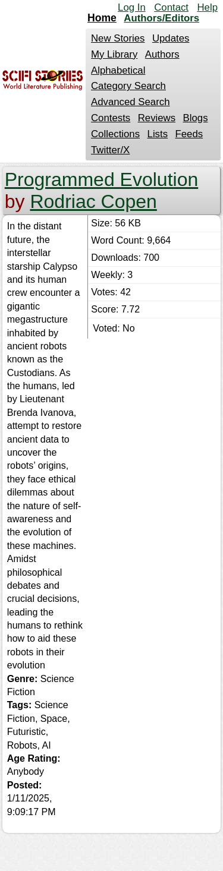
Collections (115, 134)
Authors (162, 54)
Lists (157, 134)
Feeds (189, 134)
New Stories (118, 38)
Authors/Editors (161, 18)
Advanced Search (130, 102)
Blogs (195, 118)
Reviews (156, 118)
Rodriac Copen (93, 201)
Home (102, 18)
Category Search (128, 85)
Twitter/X (110, 150)
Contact (171, 7)
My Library (114, 54)
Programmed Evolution (101, 179)
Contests (110, 118)
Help (207, 7)
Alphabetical (118, 70)
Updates (171, 38)
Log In (132, 7)
